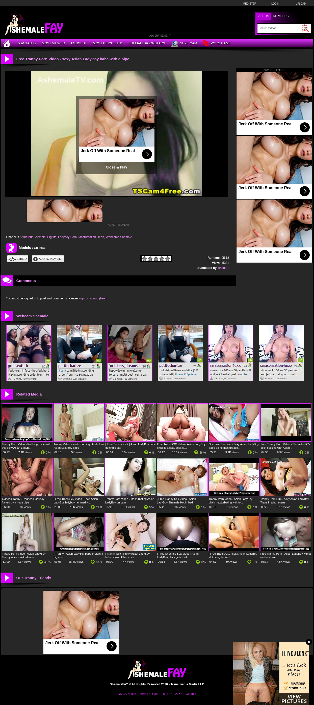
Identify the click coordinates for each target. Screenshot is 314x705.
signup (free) (97, 298)
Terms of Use (149, 694)
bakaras (223, 268)
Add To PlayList (48, 258)
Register (249, 3)
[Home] (7, 43)
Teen (101, 237)
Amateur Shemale (33, 237)
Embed (18, 258)
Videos (263, 16)
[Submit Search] (305, 28)
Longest (79, 43)
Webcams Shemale (119, 237)
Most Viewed (53, 43)
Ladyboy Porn (67, 237)
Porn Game (216, 43)
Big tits (51, 237)
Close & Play (116, 167)
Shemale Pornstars (146, 43)
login (82, 298)
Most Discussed (107, 43)
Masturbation (87, 237)
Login (275, 3)
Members (281, 16)
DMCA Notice (127, 694)
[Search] (279, 28)
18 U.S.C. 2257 (171, 694)
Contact (191, 694)
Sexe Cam (184, 44)
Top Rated (26, 43)
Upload (301, 3)
